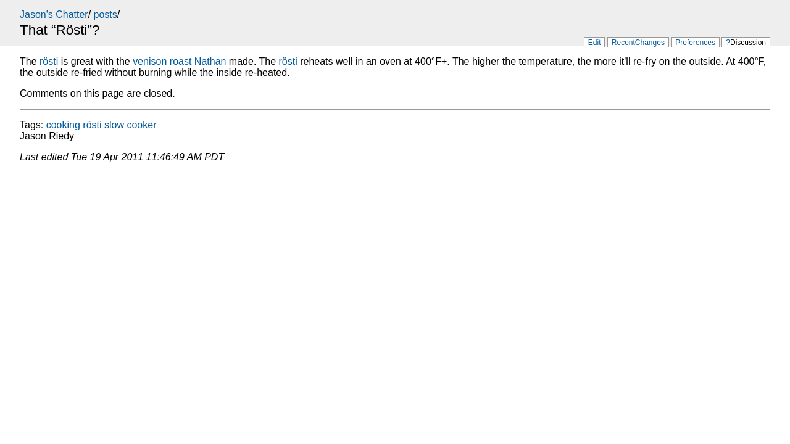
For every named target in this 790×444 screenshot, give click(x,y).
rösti (49, 61)
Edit (594, 42)
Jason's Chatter (54, 14)
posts (105, 14)
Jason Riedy (47, 136)
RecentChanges (638, 42)
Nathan (210, 61)
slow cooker (130, 125)
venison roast (162, 61)
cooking (63, 125)
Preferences (695, 42)
